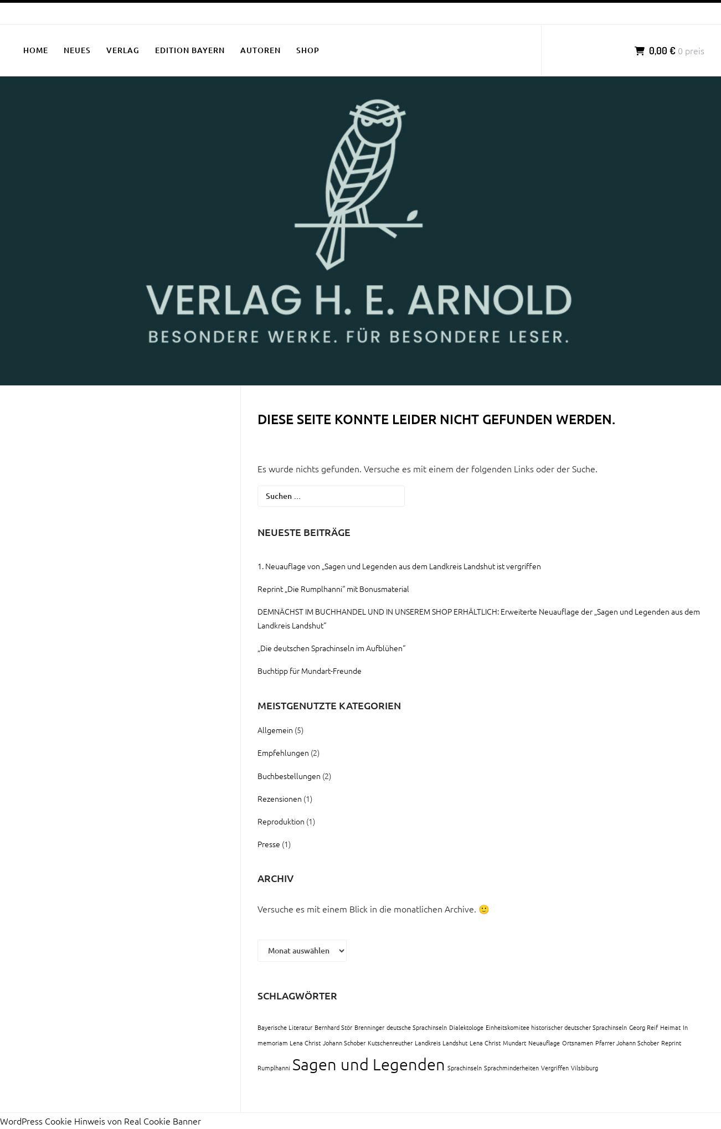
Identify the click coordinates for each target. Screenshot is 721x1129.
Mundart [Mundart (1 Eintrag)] (514, 1042)
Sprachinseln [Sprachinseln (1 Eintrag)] (464, 1067)
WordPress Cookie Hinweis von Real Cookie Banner (100, 1121)
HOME (35, 50)
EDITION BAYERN (190, 50)
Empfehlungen (283, 752)
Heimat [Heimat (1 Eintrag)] (670, 1027)
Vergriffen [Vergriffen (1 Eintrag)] (555, 1067)
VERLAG (123, 50)
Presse (269, 843)
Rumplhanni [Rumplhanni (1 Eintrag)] (274, 1067)
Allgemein (275, 729)
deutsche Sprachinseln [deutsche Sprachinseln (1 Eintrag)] (417, 1027)
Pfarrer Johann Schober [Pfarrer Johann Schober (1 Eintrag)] (627, 1042)
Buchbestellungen (289, 775)
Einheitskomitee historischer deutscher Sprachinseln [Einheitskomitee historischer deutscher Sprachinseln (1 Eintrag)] (556, 1027)
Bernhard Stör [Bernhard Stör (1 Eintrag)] (333, 1027)
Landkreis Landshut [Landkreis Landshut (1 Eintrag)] (441, 1042)
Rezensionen (280, 798)
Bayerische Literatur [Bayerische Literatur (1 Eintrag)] (285, 1027)
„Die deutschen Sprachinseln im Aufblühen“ (331, 647)
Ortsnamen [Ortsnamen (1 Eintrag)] (577, 1042)
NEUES (77, 50)
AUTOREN (260, 50)
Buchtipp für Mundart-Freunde (310, 670)
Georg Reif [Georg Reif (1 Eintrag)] (643, 1027)
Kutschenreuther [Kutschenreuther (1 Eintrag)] (390, 1042)
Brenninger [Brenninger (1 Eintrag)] (369, 1027)
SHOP (308, 50)
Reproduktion (281, 821)
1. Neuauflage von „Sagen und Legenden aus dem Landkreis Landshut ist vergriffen (399, 565)
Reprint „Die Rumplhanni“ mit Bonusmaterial (333, 588)
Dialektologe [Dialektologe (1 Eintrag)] (466, 1027)
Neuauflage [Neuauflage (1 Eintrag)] (544, 1042)
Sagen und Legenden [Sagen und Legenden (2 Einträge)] (368, 1064)
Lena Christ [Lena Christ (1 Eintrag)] (485, 1042)
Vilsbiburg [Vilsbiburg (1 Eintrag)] (584, 1067)
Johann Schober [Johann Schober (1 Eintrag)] (344, 1042)
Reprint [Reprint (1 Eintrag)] (671, 1042)
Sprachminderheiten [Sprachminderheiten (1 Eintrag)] (511, 1067)
